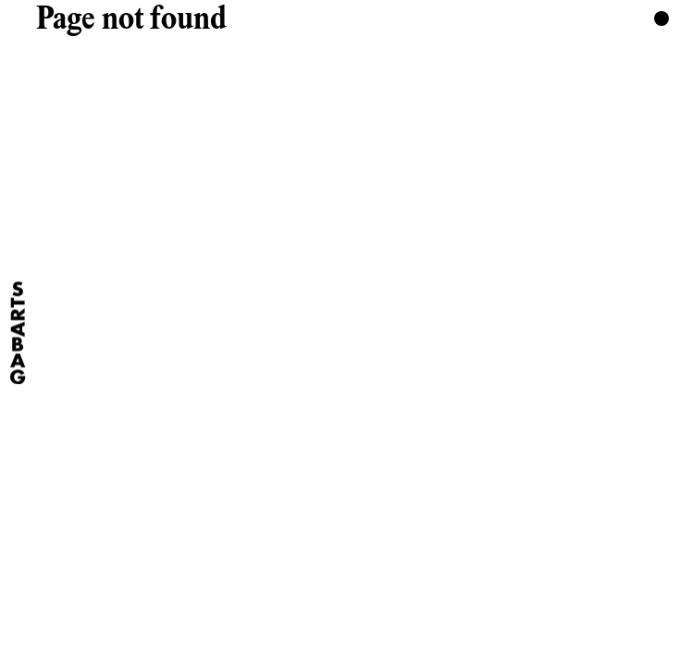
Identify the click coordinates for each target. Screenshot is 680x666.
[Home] (18, 332)
